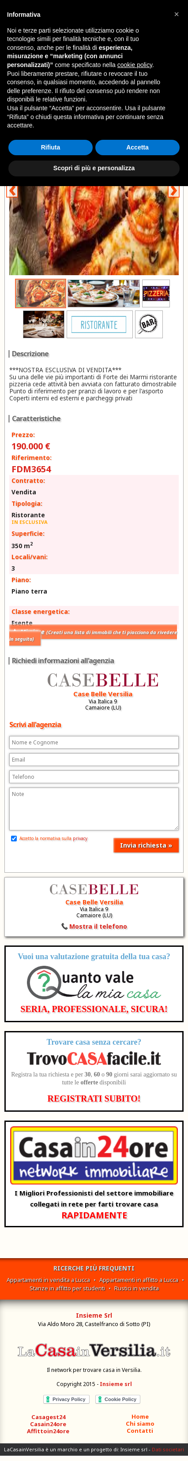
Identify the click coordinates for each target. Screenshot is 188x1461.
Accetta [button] (137, 147)
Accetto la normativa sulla (49, 838)
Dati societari (168, 1449)
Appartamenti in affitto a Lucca (138, 1279)
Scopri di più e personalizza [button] (94, 168)
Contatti (140, 1431)
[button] (176, 14)
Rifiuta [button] (50, 147)
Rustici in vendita (136, 1288)
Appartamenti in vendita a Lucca (48, 1279)
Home (140, 1416)
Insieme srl (116, 1384)
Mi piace (93, 635)
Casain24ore (48, 1424)
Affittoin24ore (48, 1431)
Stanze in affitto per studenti (67, 1288)
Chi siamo (140, 1423)
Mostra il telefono (98, 926)
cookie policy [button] (134, 64)
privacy (80, 838)
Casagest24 (48, 1417)
